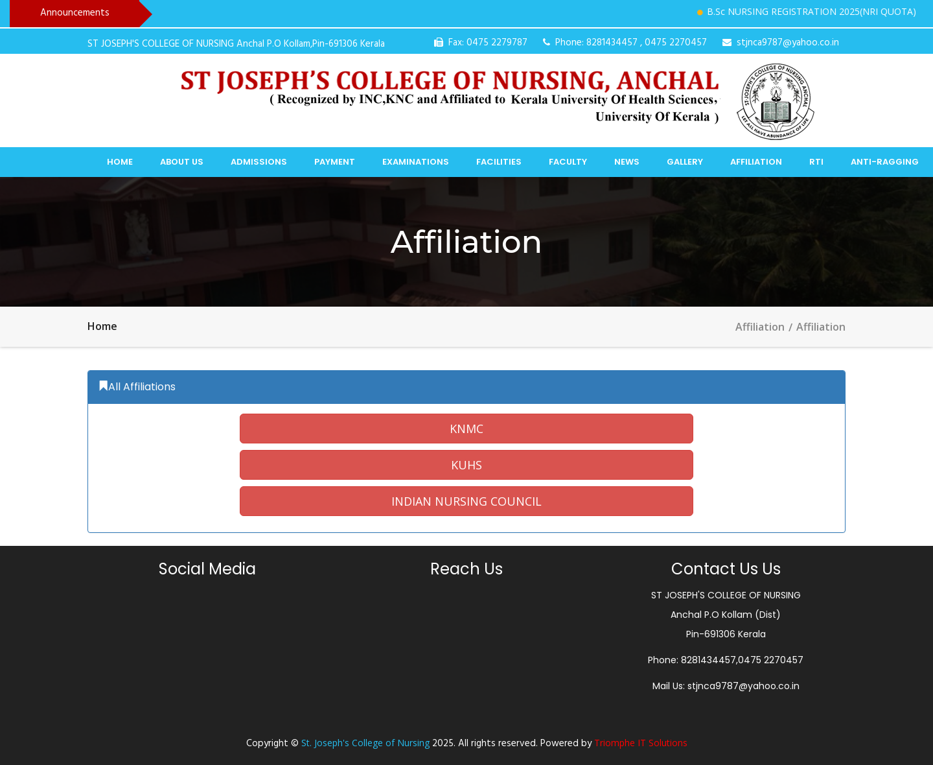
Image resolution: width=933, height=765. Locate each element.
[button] (466, 428)
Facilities (499, 162)
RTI (816, 162)
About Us (181, 162)
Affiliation (756, 162)
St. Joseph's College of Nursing (365, 742)
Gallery (685, 162)
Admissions (259, 162)
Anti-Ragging (885, 162)
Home (120, 162)
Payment (334, 162)
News (626, 162)
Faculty (568, 162)
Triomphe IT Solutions (640, 742)
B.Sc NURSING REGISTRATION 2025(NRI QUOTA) (817, 11)
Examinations (415, 162)
